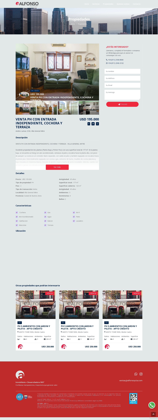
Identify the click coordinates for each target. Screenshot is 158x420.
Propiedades (108, 4)
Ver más (57, 167)
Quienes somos (123, 4)
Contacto (137, 4)
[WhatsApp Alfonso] (151, 405)
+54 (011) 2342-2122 (114, 63)
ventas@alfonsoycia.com (130, 380)
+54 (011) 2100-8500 (114, 60)
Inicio (87, 4)
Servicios (96, 4)
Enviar (122, 104)
